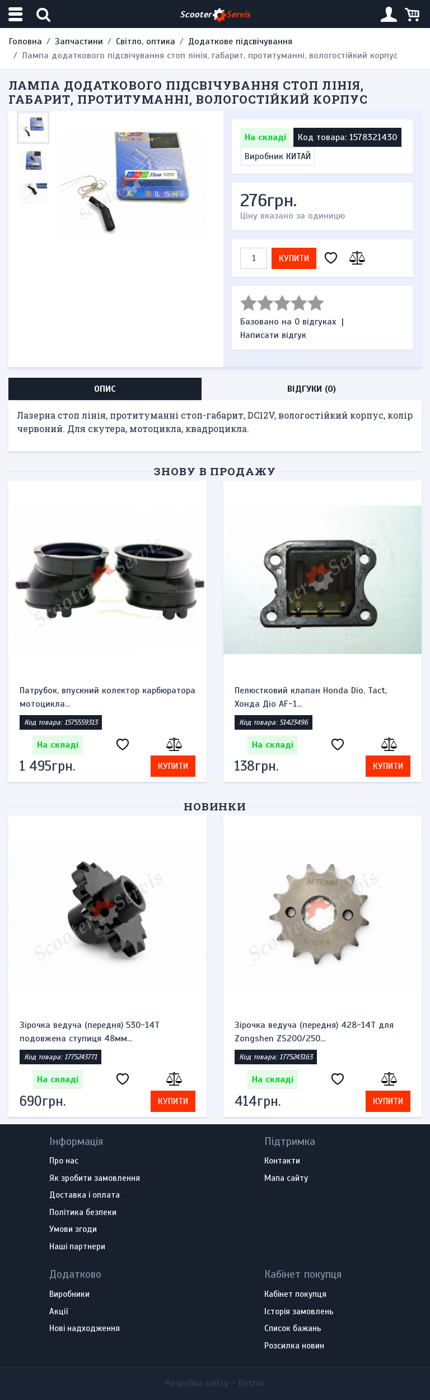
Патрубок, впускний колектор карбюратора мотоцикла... (107, 697)
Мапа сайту (286, 1178)
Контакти (282, 1161)
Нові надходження (84, 1328)
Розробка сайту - (215, 1383)
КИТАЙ (298, 156)
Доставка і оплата (84, 1195)
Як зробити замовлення (94, 1178)
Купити (294, 258)
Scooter (215, 15)
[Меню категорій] (16, 14)
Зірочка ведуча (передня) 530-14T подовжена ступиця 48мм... (90, 1031)
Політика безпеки (82, 1212)
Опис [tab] (105, 389)
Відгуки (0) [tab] (311, 389)
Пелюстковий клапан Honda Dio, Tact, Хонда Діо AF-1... (311, 697)
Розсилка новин (294, 1346)
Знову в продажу (215, 471)
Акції (58, 1312)
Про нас (63, 1161)
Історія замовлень (299, 1312)
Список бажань (292, 1328)
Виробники (69, 1294)
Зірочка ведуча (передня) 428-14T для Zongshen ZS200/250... (314, 1031)
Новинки (215, 806)
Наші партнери (77, 1247)
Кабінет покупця (295, 1294)
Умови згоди (73, 1229)
